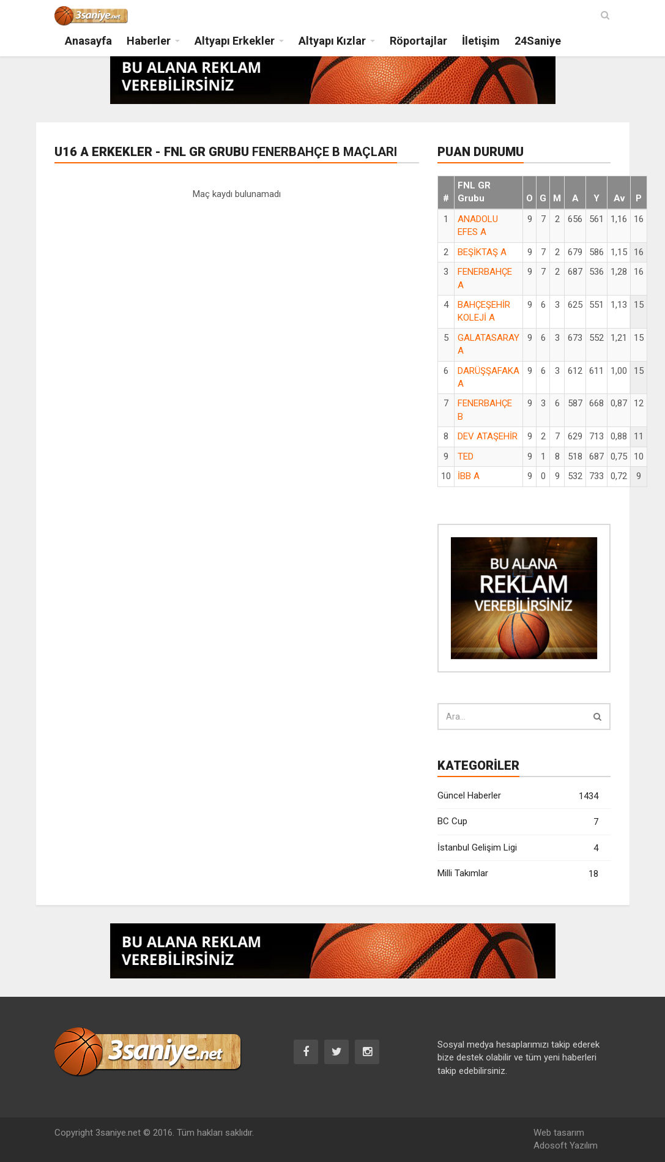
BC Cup (517, 822)
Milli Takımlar (517, 874)
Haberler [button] (149, 40)
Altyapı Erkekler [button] (235, 40)
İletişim (481, 40)
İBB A (469, 476)
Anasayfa (88, 40)
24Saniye (538, 40)
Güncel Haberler (517, 796)
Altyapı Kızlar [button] (332, 40)
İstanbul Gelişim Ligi (517, 848)
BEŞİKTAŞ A (482, 252)
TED (466, 456)
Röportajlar (418, 40)
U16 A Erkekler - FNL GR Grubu (225, 151)
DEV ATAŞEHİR (488, 436)
